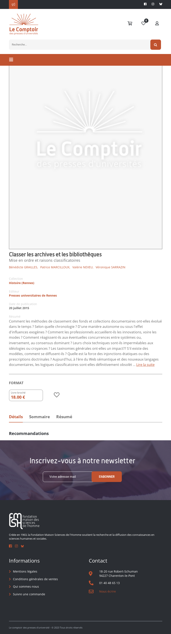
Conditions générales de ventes (35, 579)
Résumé (64, 416)
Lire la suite (145, 364)
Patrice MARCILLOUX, (55, 267)
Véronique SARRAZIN (110, 267)
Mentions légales (25, 571)
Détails (16, 416)
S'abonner (107, 476)
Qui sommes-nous (26, 586)
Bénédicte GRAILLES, (23, 267)
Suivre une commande (29, 594)
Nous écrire (107, 591)
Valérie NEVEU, (82, 267)
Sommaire (39, 416)
